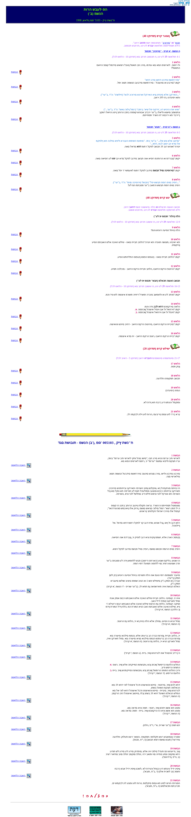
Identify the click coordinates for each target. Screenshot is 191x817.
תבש (177, 43)
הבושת (16, 72)
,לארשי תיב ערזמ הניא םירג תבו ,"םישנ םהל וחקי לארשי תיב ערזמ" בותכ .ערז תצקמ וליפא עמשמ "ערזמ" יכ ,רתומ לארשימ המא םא (143, 458)
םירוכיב (166, 43)
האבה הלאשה (21, 465)
